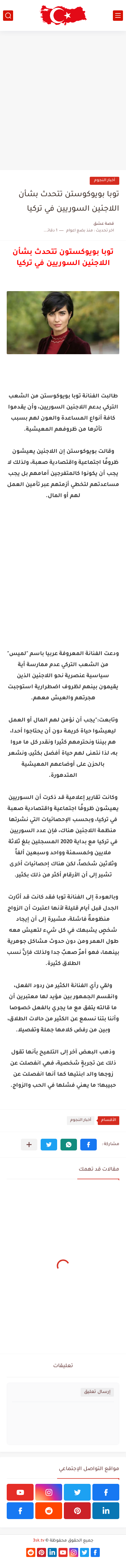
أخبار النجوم (104, 180)
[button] (88, 1144)
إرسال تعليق (97, 1392)
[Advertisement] (63, 100)
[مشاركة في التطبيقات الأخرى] (29, 1144)
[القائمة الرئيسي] (118, 15)
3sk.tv (38, 1541)
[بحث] (8, 15)
